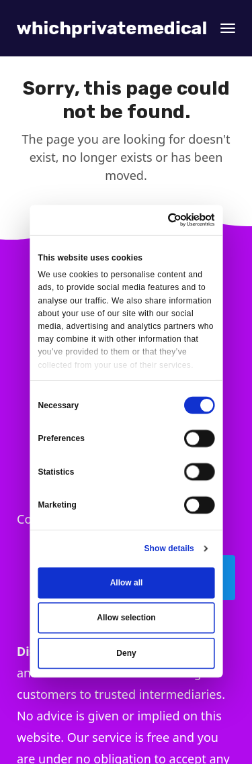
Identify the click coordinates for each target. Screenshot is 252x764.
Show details (169, 548)
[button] (227, 28)
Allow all (126, 582)
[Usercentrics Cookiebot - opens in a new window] (168, 219)
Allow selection (126, 617)
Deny (126, 653)
